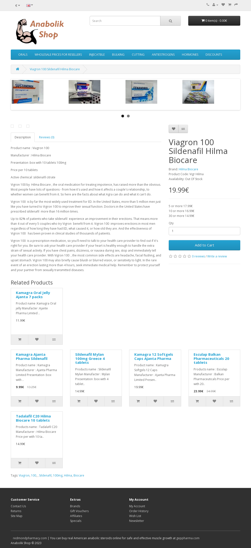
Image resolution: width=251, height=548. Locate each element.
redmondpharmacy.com (30, 538)
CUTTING (138, 54)
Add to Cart (204, 245)
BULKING (118, 54)
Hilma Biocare (188, 169)
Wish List (135, 516)
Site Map (16, 516)
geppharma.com (187, 538)
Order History (138, 511)
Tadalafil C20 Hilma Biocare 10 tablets (33, 418)
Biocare (78, 475)
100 (33, 475)
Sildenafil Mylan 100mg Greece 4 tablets (90, 358)
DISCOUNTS (214, 54)
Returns (16, 511)
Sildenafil (45, 475)
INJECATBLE (97, 54)
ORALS (22, 54)
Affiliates (76, 516)
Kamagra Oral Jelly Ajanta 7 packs (33, 294)
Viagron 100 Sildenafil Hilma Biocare (55, 69)
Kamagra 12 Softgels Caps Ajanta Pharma (153, 356)
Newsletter (136, 521)
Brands (75, 506)
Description (23, 137)
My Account (137, 506)
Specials (75, 521)
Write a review (217, 256)
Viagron (24, 475)
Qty (171, 223)
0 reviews (198, 256)
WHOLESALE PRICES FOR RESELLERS (58, 54)
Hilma (68, 475)
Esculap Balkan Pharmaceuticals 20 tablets (211, 358)
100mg (58, 475)
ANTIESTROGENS (163, 54)
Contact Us (18, 506)
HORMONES (190, 54)
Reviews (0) (46, 137)
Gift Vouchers (79, 511)
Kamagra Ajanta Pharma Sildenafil (31, 356)
